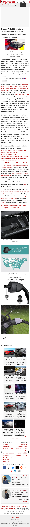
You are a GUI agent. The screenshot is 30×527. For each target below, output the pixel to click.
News (22, 5)
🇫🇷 (25, 78)
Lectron (3, 341)
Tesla (24, 184)
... (28, 5)
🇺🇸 (23, 78)
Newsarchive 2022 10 (10, 508)
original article (23, 476)
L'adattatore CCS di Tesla (22, 95)
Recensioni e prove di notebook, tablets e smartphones (14, 506)
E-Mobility (4, 80)
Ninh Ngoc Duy (23, 490)
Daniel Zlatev (16, 478)
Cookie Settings (15, 517)
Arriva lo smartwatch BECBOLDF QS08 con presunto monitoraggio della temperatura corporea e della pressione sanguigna (8, 453)
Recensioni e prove (13, 5)
